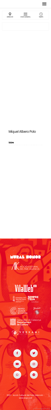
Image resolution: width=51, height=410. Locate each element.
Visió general (25, 16)
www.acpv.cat (25, 398)
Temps (41, 16)
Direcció (10, 16)
